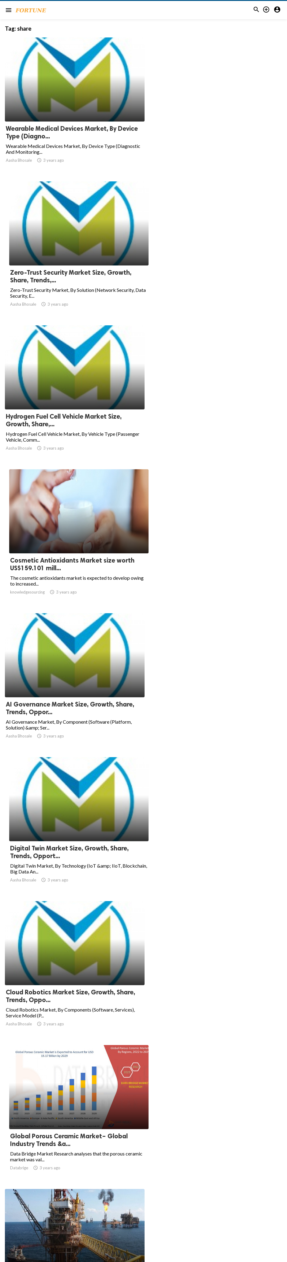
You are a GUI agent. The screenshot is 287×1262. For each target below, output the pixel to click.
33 (173, 1202)
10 (146, 1202)
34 (187, 1202)
